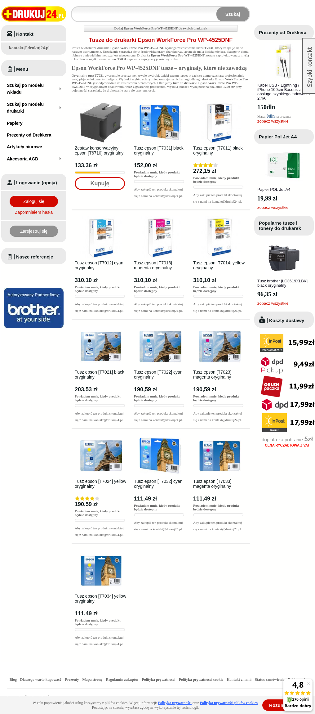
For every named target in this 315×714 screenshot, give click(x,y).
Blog (13, 679)
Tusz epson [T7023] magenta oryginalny (212, 374)
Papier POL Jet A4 (273, 189)
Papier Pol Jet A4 (278, 136)
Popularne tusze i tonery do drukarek (280, 225)
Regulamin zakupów (122, 679)
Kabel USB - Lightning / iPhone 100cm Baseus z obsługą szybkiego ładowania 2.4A (283, 92)
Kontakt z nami (239, 679)
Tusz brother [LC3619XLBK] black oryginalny (282, 283)
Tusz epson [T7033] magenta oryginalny (212, 484)
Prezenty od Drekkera (282, 32)
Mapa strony (92, 679)
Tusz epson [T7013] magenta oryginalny (153, 265)
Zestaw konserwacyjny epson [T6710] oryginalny (99, 150)
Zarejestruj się (33, 231)
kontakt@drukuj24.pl (29, 48)
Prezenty (72, 679)
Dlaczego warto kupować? (41, 679)
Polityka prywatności (158, 679)
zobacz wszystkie (272, 121)
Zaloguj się (33, 201)
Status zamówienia (270, 679)
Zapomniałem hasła (34, 212)
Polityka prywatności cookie (201, 679)
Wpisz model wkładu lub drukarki (75, 10)
